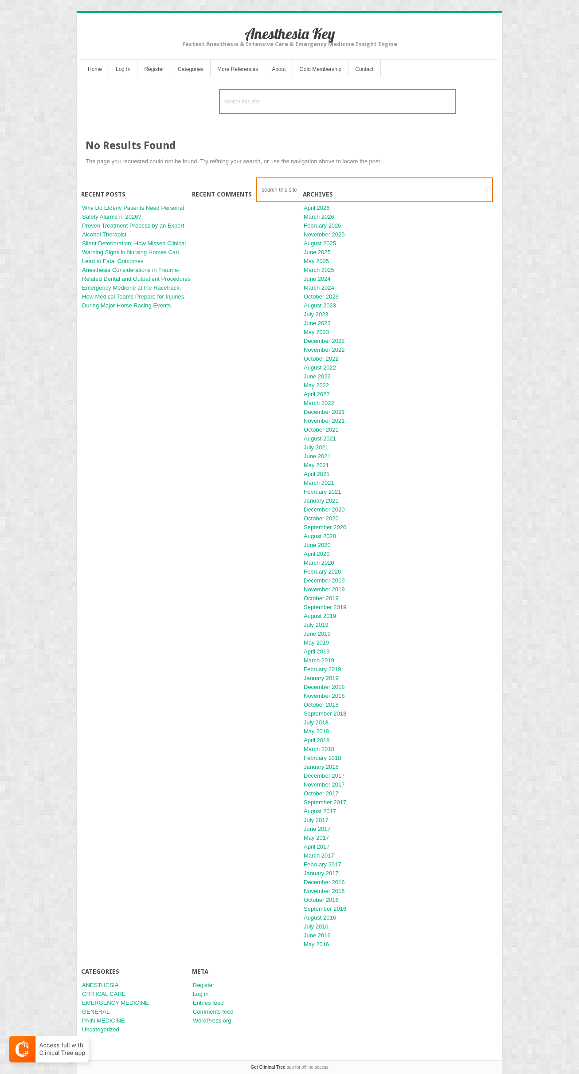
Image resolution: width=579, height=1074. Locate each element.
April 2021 (317, 474)
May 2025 (316, 261)
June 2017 (317, 829)
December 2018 (324, 687)
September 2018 (325, 713)
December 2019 (324, 580)
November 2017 (324, 784)
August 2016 (320, 917)
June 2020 (317, 545)
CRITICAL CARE (103, 994)
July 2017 (316, 820)
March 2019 (319, 660)
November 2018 (324, 695)
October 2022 (321, 358)
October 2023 (321, 296)
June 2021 (317, 456)
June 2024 (317, 278)
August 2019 (320, 616)
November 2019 (324, 589)
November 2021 (324, 420)
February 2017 (322, 864)
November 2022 (324, 349)
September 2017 (325, 802)
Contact (364, 69)
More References (237, 69)
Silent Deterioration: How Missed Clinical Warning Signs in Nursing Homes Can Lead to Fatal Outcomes (134, 252)
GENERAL (96, 1011)
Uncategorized (100, 1029)
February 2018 (322, 758)
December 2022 (324, 341)
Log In (123, 69)
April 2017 (317, 846)
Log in (200, 994)
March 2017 (319, 855)
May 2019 (316, 642)
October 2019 (321, 598)
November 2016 (324, 891)
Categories (190, 69)
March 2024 (319, 287)
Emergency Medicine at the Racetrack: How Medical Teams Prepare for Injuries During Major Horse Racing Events (133, 296)
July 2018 (316, 722)
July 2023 (316, 314)
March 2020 (319, 562)
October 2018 (321, 704)
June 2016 (317, 935)
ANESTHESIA (100, 985)
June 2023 (317, 323)
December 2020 (324, 509)
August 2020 (320, 536)
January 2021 (321, 500)
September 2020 (325, 527)
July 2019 (316, 625)
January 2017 (321, 873)
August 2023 (320, 305)
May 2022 (316, 385)
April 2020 (317, 554)
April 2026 (317, 208)
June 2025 (317, 252)
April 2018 (317, 740)
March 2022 (319, 403)
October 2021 (321, 429)
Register (154, 69)
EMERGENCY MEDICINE (115, 1002)
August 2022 (320, 367)
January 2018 (321, 766)
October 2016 (321, 900)
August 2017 (320, 811)
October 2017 (321, 793)
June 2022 (317, 376)
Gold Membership (321, 69)
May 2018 (316, 731)
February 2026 (322, 225)
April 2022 (317, 394)
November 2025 (324, 234)
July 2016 (316, 926)
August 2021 (320, 438)
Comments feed (213, 1011)
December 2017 (324, 775)
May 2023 (316, 332)
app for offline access (289, 1067)
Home (95, 69)
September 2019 (325, 607)
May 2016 (316, 944)
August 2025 (320, 243)
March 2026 (319, 216)
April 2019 (317, 651)
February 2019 (322, 669)
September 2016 (325, 908)
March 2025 (319, 270)
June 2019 (317, 633)
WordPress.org (212, 1020)
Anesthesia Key (289, 33)
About (279, 69)
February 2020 (322, 571)
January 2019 (321, 678)
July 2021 (316, 447)
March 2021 (319, 483)
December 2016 (324, 882)
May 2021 (316, 465)
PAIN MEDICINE (103, 1020)
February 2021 (322, 491)
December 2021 (324, 412)
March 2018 (319, 749)
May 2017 (316, 837)
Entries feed (208, 1002)
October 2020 (321, 518)
